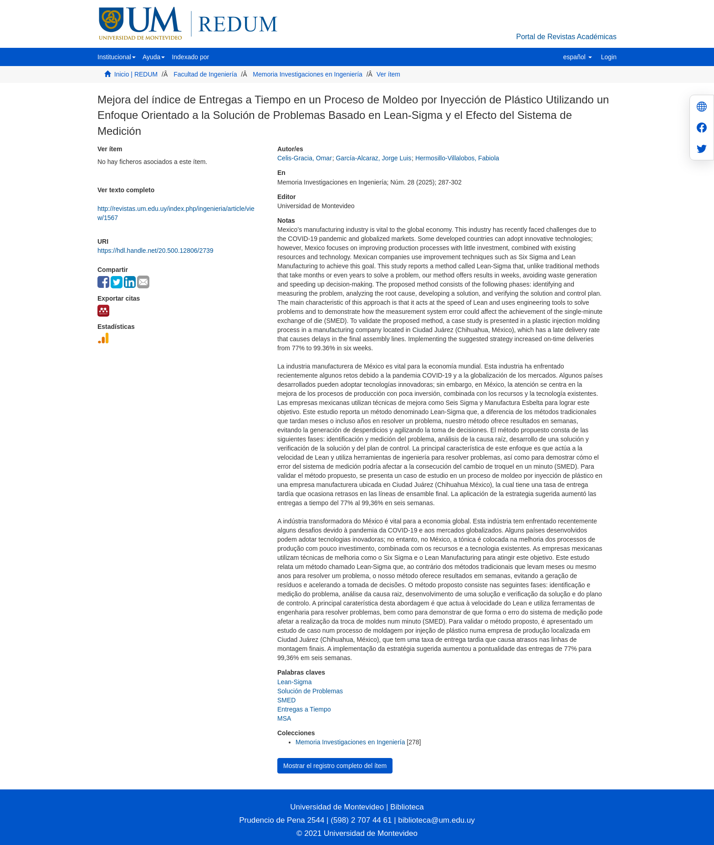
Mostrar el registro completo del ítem (335, 765)
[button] (116, 56)
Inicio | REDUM (136, 74)
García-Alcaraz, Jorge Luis (373, 158)
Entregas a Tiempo (304, 709)
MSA (284, 718)
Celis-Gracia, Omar (304, 158)
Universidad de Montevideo (338, 807)
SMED (286, 700)
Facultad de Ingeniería (205, 74)
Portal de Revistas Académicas (566, 37)
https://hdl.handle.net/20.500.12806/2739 (155, 250)
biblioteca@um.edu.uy (436, 820)
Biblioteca (405, 807)
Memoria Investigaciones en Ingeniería (307, 74)
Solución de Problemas (310, 691)
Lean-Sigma (294, 682)
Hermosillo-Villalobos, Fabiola (457, 158)
